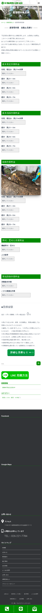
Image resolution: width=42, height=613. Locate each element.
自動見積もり (13, 598)
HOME (4, 547)
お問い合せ (5, 575)
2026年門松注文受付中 (8, 387)
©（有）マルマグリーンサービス (21, 603)
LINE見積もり (6, 579)
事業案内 (4, 556)
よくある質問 (6, 570)
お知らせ (4, 552)
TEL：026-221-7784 (15, 535)
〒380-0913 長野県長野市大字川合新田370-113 (18, 525)
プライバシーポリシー (8, 584)
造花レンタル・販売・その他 (10, 397)
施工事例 (4, 561)
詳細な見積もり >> (21, 352)
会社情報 (4, 565)
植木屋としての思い (16, 594)
